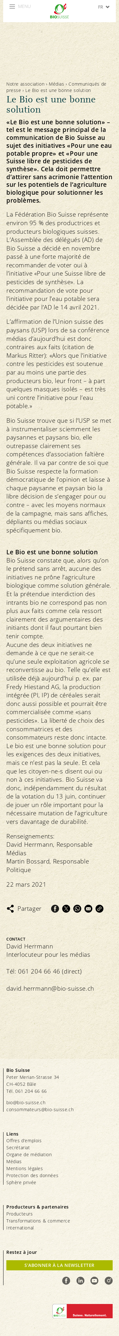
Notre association (25, 84)
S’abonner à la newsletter (59, 1265)
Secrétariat (18, 1147)
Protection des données (32, 1175)
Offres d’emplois (24, 1140)
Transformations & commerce (38, 1221)
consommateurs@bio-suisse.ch (40, 1109)
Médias (56, 84)
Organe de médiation (29, 1154)
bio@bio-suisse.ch (25, 1102)
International (20, 1228)
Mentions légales (24, 1168)
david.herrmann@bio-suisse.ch (50, 988)
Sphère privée (21, 1182)
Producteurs (19, 1214)
